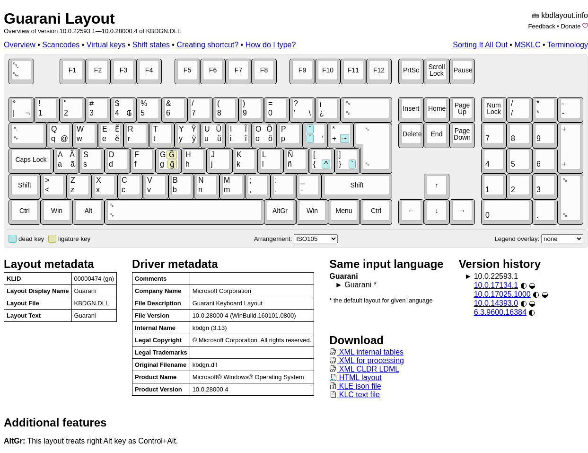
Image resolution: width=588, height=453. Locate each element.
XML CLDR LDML (364, 369)
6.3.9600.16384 (500, 312)
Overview (19, 45)
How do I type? (271, 45)
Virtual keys (106, 45)
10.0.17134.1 (496, 285)
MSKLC (527, 45)
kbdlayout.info (564, 15)
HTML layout (355, 377)
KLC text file (354, 395)
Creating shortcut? (207, 45)
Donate (570, 26)
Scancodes (60, 45)
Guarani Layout (59, 18)
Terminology (567, 45)
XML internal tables (366, 352)
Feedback (541, 26)
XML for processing (366, 360)
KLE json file (355, 386)
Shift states (151, 45)
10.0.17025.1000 (502, 294)
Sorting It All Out (480, 45)
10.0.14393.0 (496, 303)
